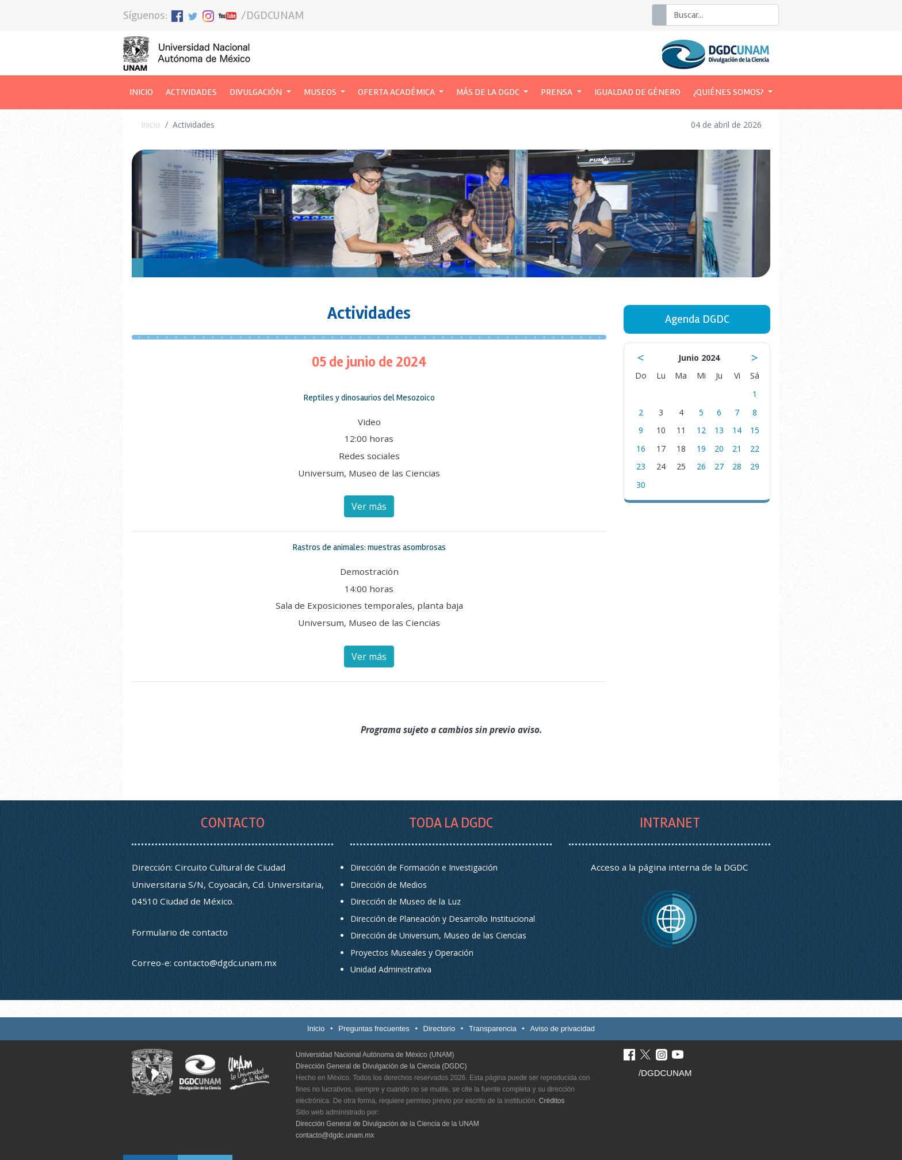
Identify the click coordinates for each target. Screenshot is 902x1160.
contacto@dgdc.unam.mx (225, 962)
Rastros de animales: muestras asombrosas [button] (369, 547)
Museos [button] (321, 92)
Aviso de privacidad (562, 1028)
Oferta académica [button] (397, 92)
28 (737, 466)
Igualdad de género (637, 92)
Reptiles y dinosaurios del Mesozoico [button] (369, 397)
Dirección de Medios (388, 884)
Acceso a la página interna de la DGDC (669, 867)
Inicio (144, 91)
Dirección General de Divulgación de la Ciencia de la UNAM (387, 1124)
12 (701, 430)
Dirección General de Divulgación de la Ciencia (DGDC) (381, 1066)
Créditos (552, 1101)
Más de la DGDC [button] (488, 92)
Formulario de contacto (180, 932)
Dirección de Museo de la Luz (405, 901)
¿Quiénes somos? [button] (729, 92)
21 (737, 448)
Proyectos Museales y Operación (411, 952)
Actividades (191, 92)
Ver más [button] (369, 506)
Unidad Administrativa (390, 969)
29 (754, 466)
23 (640, 466)
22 (754, 448)
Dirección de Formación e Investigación (424, 867)
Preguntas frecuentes (374, 1028)
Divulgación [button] (257, 92)
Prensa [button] (557, 92)
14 (737, 430)
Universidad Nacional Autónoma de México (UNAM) (375, 1055)
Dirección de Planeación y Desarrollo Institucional (442, 918)
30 (640, 484)
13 (719, 430)
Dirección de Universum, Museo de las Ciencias (438, 935)
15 (754, 430)
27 (719, 466)
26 (701, 466)
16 (640, 448)
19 (701, 448)
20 (719, 448)
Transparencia (493, 1028)
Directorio (439, 1028)
